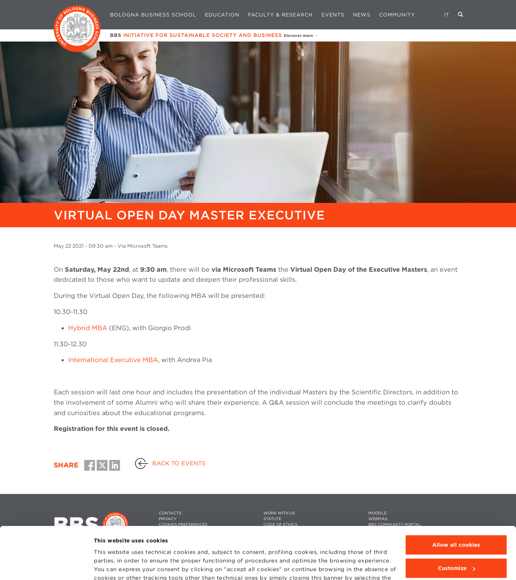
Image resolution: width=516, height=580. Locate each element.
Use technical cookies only (456, 543)
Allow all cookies (456, 496)
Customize (456, 519)
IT (446, 15)
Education (222, 15)
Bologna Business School (153, 15)
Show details (112, 566)
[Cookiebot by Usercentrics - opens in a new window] (46, 566)
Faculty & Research (280, 15)
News (362, 15)
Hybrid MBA (87, 328)
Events (332, 15)
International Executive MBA (113, 359)
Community (397, 15)
